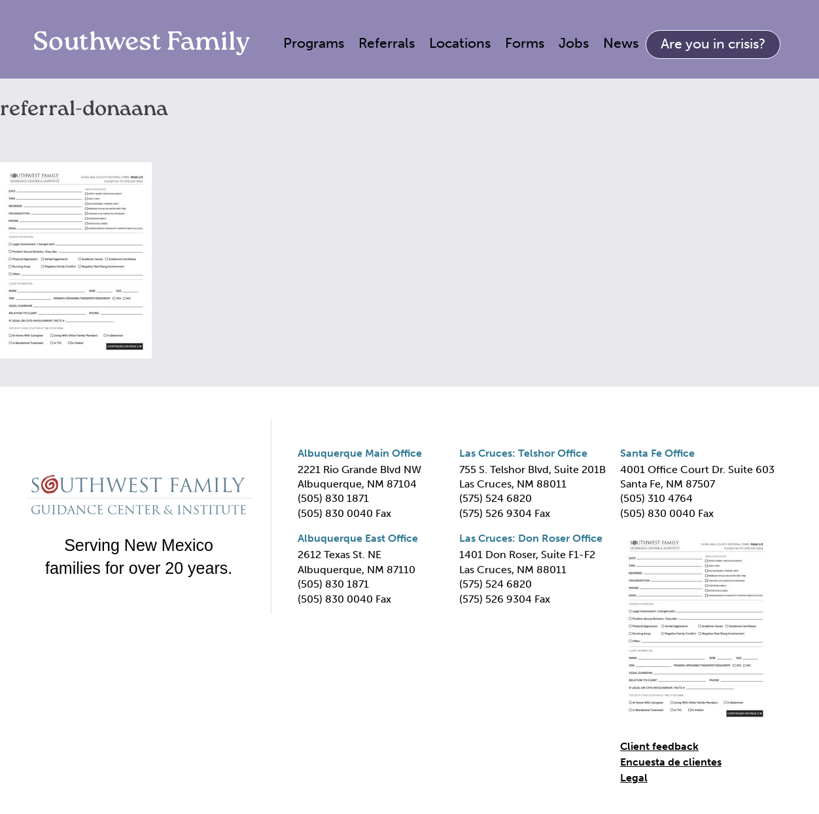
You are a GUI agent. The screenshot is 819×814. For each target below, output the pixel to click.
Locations (460, 43)
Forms (524, 43)
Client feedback (659, 746)
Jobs (574, 43)
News (620, 43)
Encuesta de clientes (671, 762)
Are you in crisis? (713, 43)
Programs (313, 43)
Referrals (386, 43)
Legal (634, 777)
